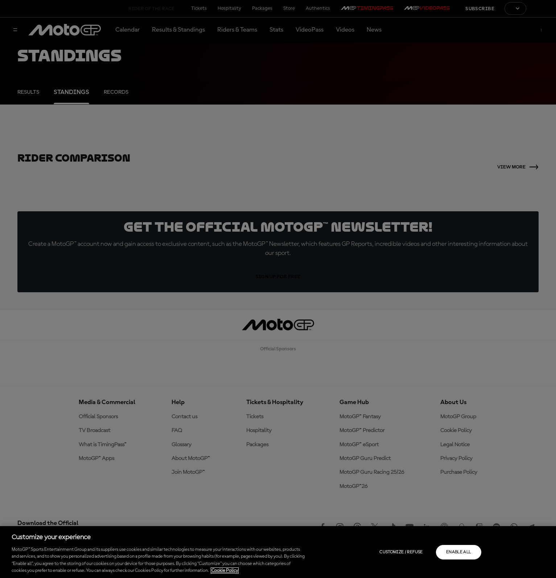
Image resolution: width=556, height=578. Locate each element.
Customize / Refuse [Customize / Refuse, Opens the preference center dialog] (401, 552)
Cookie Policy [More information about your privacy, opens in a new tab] (224, 570)
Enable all (458, 552)
